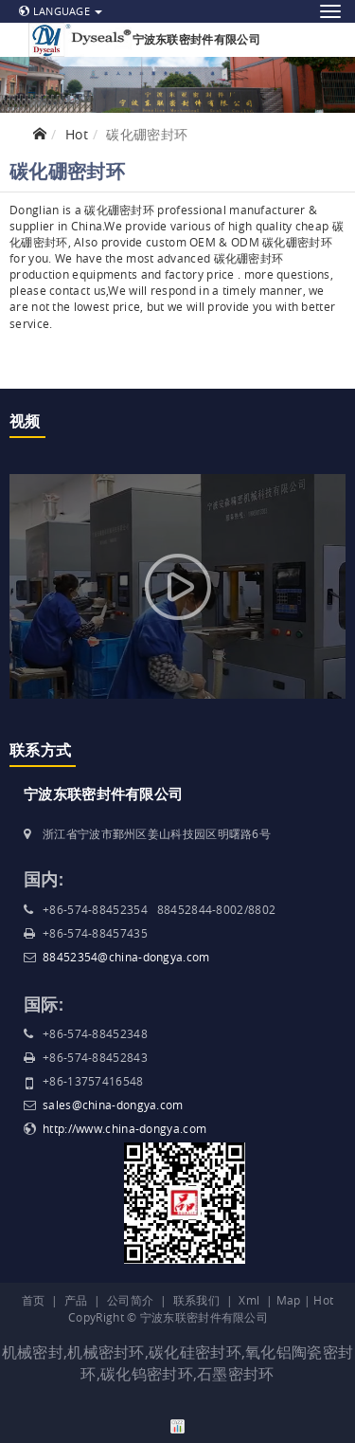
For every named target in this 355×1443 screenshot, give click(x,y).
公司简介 (130, 1299)
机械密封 (32, 1352)
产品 (76, 1299)
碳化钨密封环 (146, 1373)
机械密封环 (106, 1352)
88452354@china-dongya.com (126, 956)
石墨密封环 (236, 1373)
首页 (33, 1299)
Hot (76, 134)
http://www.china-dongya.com (124, 1128)
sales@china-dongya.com (113, 1104)
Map (288, 1299)
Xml (249, 1299)
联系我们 (196, 1299)
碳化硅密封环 (195, 1352)
